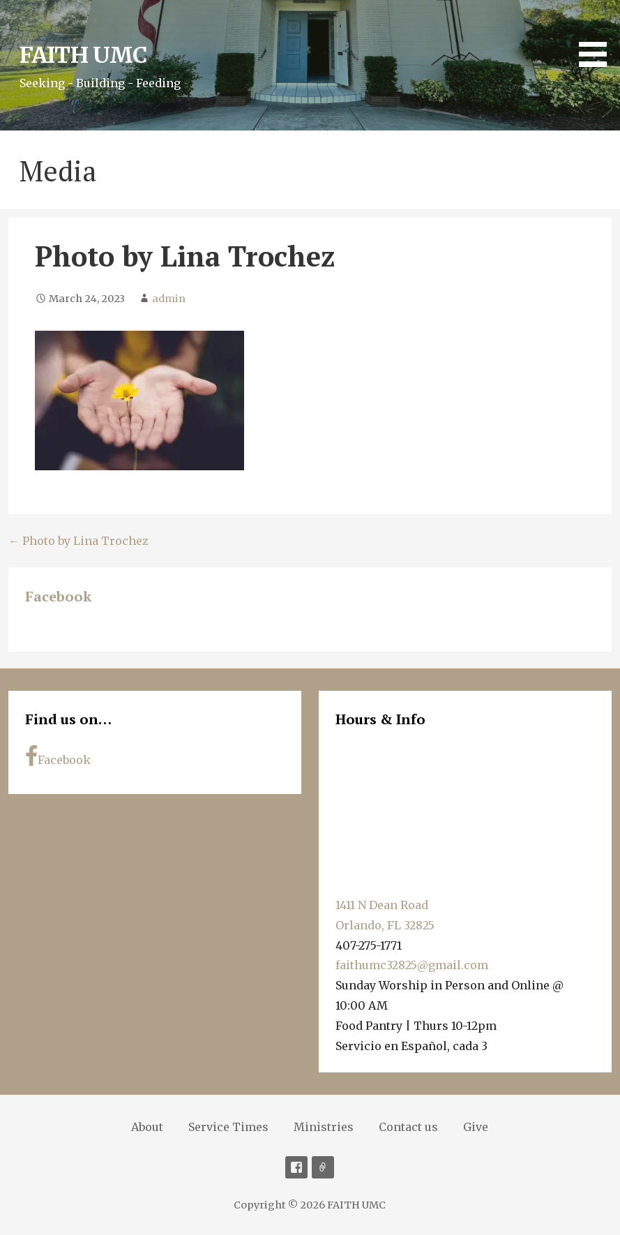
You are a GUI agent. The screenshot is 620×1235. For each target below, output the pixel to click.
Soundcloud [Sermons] (323, 1167)
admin (169, 298)
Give (475, 1127)
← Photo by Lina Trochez (78, 541)
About (147, 1127)
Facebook (58, 596)
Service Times (228, 1127)
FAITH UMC (83, 55)
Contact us (408, 1127)
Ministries (324, 1127)
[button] (597, 35)
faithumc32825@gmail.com (411, 965)
